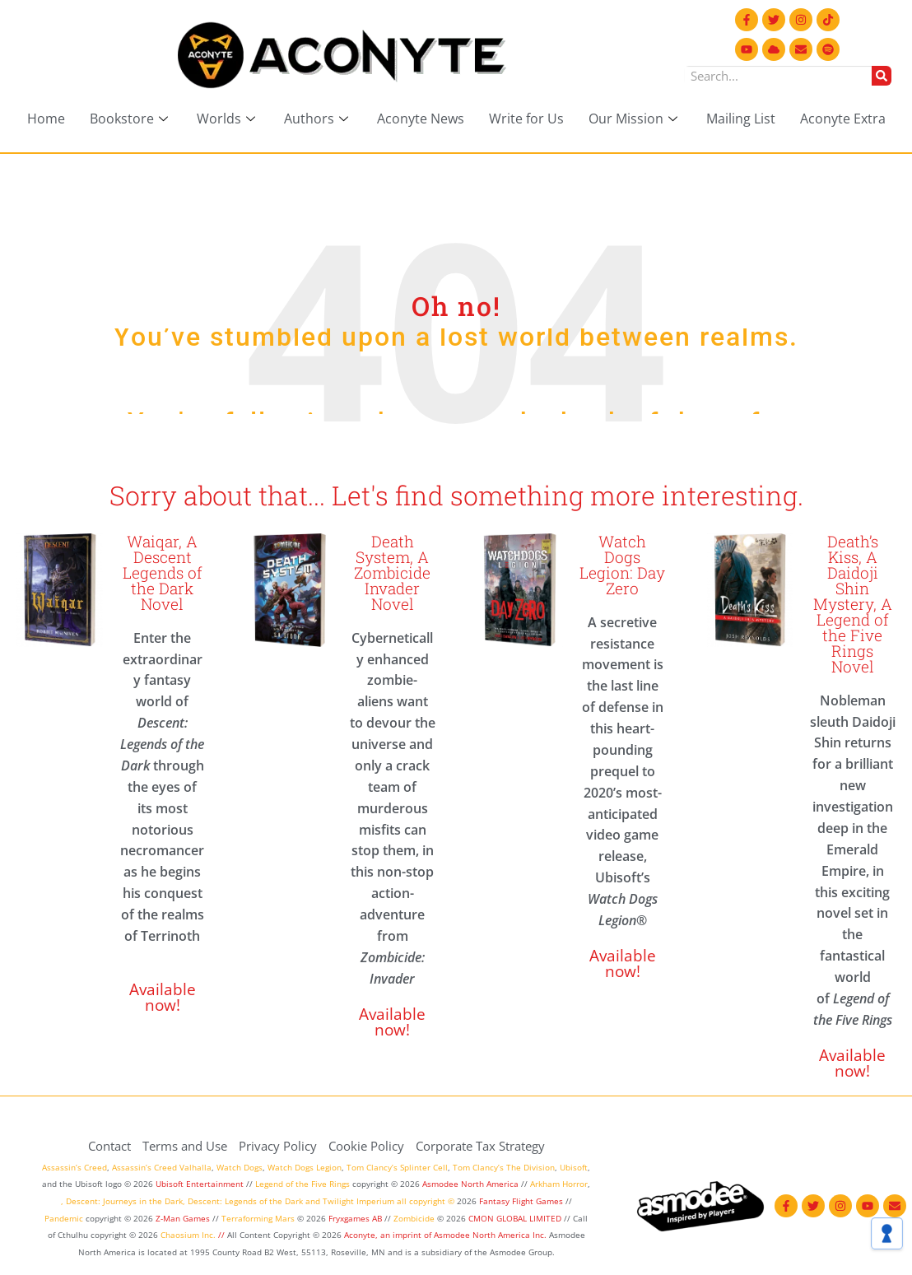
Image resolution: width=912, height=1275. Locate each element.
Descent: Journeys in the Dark (124, 1201)
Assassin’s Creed (74, 1167)
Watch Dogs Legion (305, 1167)
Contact (109, 1146)
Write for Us (526, 118)
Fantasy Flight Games (521, 1201)
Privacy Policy (278, 1146)
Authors (318, 118)
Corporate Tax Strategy (480, 1146)
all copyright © (425, 1201)
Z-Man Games (183, 1218)
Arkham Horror (559, 1183)
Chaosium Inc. (188, 1234)
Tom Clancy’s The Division (504, 1167)
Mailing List (740, 118)
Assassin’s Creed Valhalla (162, 1167)
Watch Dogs (239, 1167)
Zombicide (414, 1218)
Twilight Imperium (358, 1201)
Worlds (228, 118)
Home (46, 118)
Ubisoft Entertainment (200, 1183)
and (313, 1201)
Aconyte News (420, 118)
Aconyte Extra (843, 118)
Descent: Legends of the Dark (245, 1201)
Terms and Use (184, 1146)
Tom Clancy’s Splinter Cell (397, 1167)
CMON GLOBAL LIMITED (516, 1218)
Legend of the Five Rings (302, 1183)
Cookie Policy (366, 1146)
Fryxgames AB (355, 1218)
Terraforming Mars (258, 1218)
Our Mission (635, 118)
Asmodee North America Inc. (491, 1234)
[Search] (881, 76)
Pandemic (63, 1218)
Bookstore (131, 118)
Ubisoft (574, 1167)
